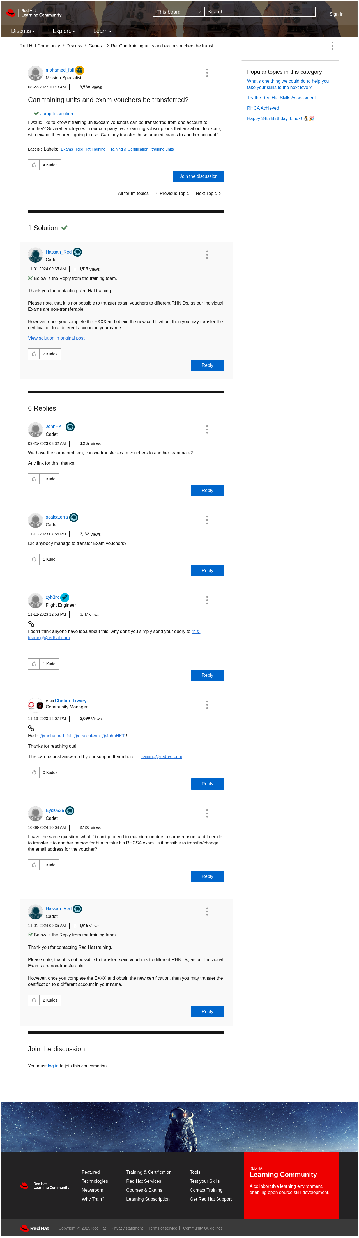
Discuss (74, 45)
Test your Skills (205, 1181)
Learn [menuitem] (100, 31)
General (97, 45)
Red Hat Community (40, 45)
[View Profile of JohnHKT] (55, 426)
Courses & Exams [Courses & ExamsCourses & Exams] (144, 1190)
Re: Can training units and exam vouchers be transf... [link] (164, 45)
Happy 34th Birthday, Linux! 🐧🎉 (280, 118)
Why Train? (93, 1199)
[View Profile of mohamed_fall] (60, 70)
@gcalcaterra (86, 735)
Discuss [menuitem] (21, 31)
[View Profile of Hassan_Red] (59, 252)
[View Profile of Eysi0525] (55, 810)
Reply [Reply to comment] (207, 365)
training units (162, 149)
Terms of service (163, 1228)
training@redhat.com (161, 756)
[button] (207, 73)
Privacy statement (127, 1228)
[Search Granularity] (178, 11)
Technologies (95, 1181)
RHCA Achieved (263, 108)
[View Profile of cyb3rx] (52, 597)
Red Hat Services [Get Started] (143, 1181)
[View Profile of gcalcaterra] (57, 517)
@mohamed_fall (56, 735)
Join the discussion (199, 176)
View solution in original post (56, 338)
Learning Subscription (148, 1199)
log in (53, 1066)
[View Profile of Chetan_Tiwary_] (72, 700)
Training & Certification (128, 149)
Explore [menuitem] (62, 31)
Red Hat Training (90, 149)
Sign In (337, 14)
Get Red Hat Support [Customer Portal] (211, 1199)
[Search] (260, 12)
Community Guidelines (203, 1228)
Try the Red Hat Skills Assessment (281, 97)
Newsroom (92, 1190)
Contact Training (206, 1190)
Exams (67, 149)
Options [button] (332, 46)
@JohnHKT (113, 735)
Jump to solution (56, 113)
